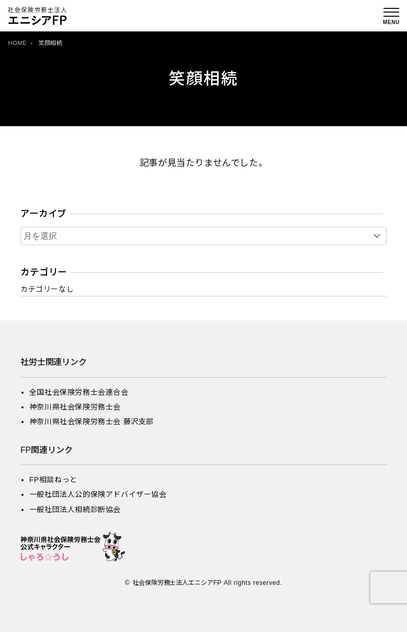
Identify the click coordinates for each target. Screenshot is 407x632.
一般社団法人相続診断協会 (75, 509)
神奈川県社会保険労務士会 (75, 407)
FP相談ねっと (53, 479)
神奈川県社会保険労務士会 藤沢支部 (91, 421)
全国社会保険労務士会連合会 (79, 392)
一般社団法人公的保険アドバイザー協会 (98, 494)
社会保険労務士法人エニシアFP (176, 582)
